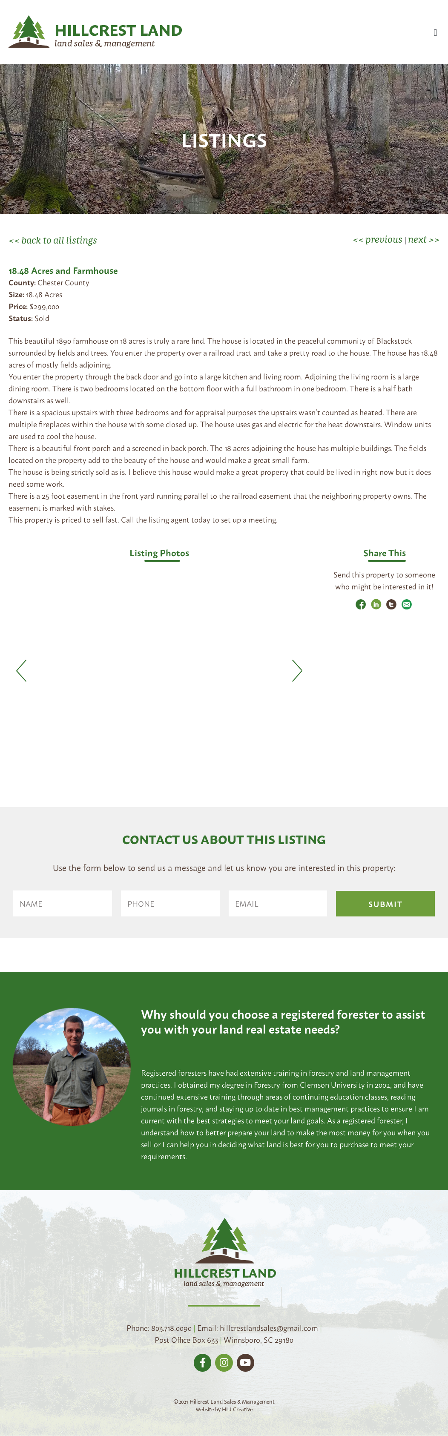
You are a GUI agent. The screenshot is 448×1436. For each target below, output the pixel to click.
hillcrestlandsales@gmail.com (269, 1327)
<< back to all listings (53, 239)
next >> (423, 239)
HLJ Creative (237, 1409)
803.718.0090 (171, 1327)
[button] (435, 33)
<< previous (377, 239)
